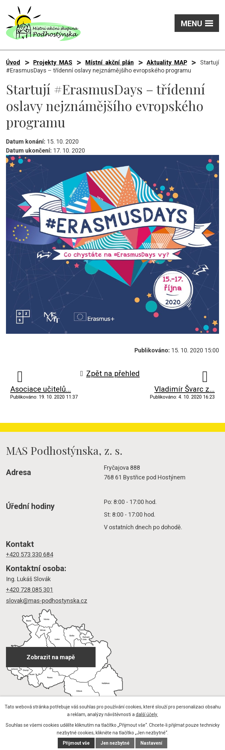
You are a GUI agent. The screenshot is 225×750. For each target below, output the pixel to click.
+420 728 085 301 (29, 589)
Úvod (13, 62)
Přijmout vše (76, 743)
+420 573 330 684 (29, 554)
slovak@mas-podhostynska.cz (46, 600)
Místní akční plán (109, 62)
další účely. (147, 714)
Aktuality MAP (167, 62)
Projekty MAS (52, 62)
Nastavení (152, 743)
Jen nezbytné (115, 743)
